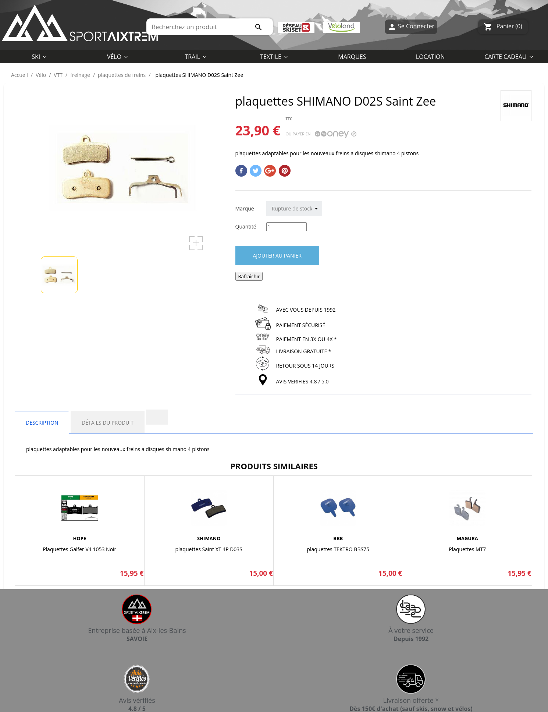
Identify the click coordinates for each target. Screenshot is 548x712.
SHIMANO (209, 538)
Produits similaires (274, 465)
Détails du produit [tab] (108, 422)
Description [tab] (42, 422)
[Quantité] (286, 226)
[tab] (157, 417)
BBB (338, 538)
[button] (274, 56)
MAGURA (467, 538)
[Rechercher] (209, 26)
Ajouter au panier (277, 255)
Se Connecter (411, 26)
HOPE (79, 538)
